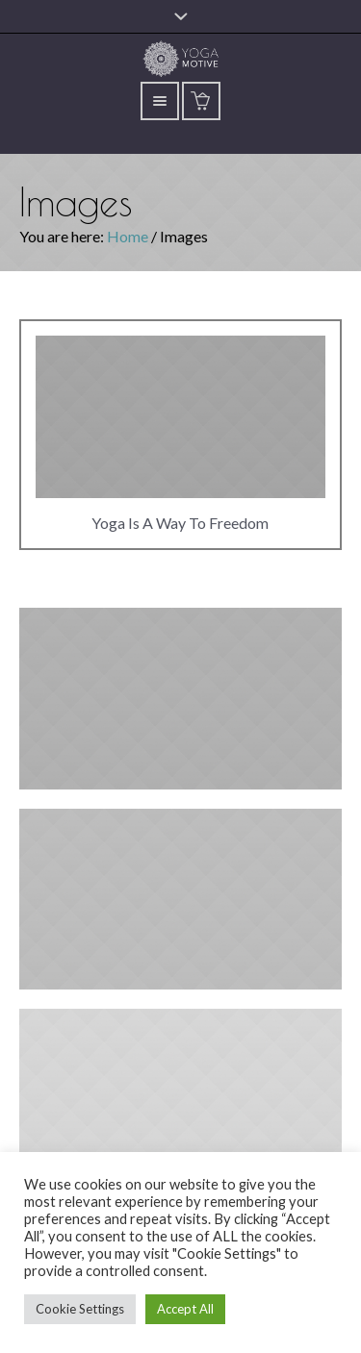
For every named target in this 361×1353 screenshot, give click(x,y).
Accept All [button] (185, 1308)
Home (127, 236)
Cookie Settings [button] (80, 1308)
